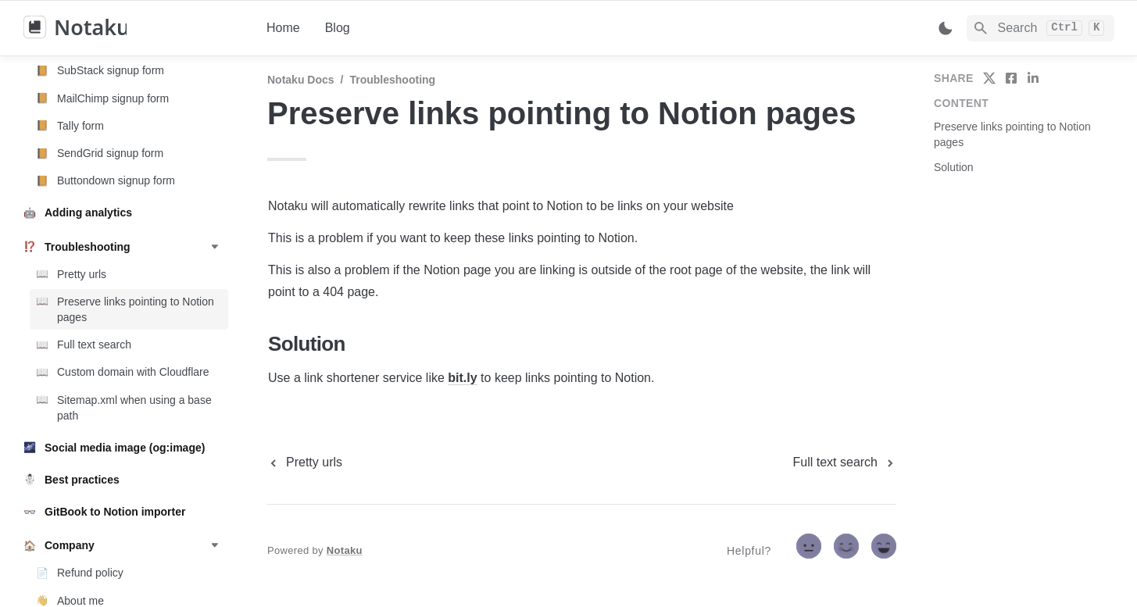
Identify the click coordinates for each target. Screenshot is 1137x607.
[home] (132, 28)
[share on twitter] (989, 78)
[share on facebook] (1011, 78)
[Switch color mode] (945, 28)
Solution (954, 167)
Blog (337, 27)
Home (283, 27)
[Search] (1040, 28)
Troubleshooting (392, 79)
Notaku (345, 550)
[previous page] (304, 462)
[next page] (844, 462)
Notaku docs (300, 79)
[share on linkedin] (1033, 78)
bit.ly (462, 377)
